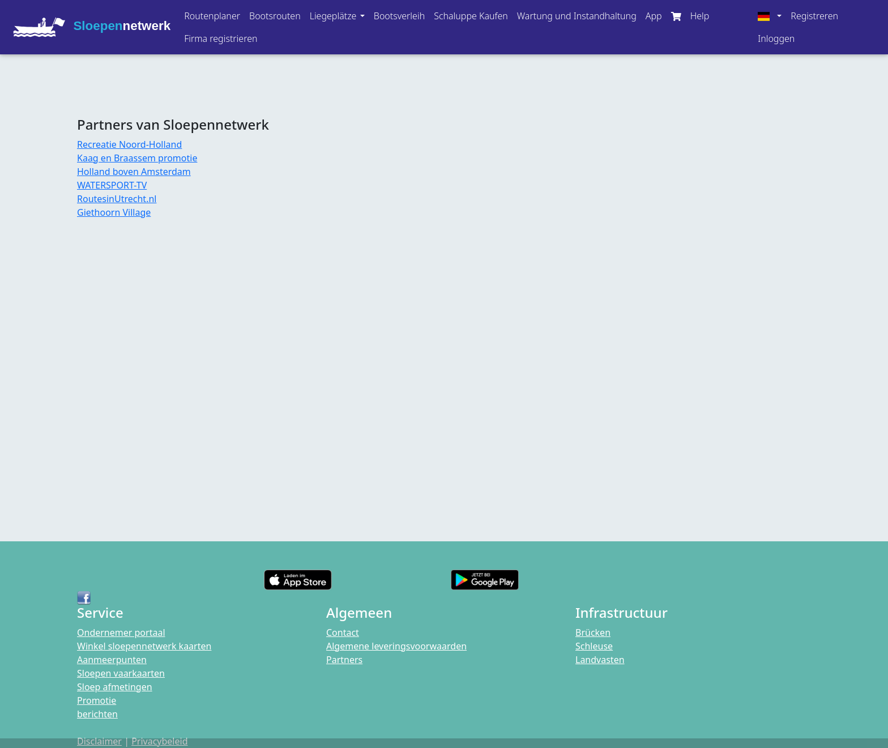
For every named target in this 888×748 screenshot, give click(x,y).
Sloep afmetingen (114, 687)
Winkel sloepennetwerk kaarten (144, 646)
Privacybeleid (159, 741)
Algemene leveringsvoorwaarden (396, 646)
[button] (337, 16)
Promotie (96, 700)
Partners (344, 659)
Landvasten (600, 659)
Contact (342, 632)
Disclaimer (99, 741)
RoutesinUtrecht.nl (116, 199)
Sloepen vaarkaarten (121, 673)
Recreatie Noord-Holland (129, 144)
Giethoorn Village (114, 212)
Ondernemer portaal (121, 632)
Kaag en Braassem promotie (137, 158)
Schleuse (594, 646)
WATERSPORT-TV (112, 185)
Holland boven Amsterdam (134, 171)
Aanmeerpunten (112, 659)
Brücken (592, 632)
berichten (97, 714)
